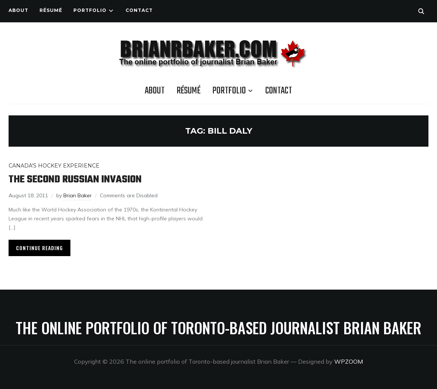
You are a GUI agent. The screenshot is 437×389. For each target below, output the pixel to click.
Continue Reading (39, 248)
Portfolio (90, 10)
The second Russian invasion (75, 180)
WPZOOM (348, 361)
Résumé (50, 10)
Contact (139, 10)
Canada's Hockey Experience (54, 165)
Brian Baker (77, 195)
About (18, 10)
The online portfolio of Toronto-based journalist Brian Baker (218, 327)
